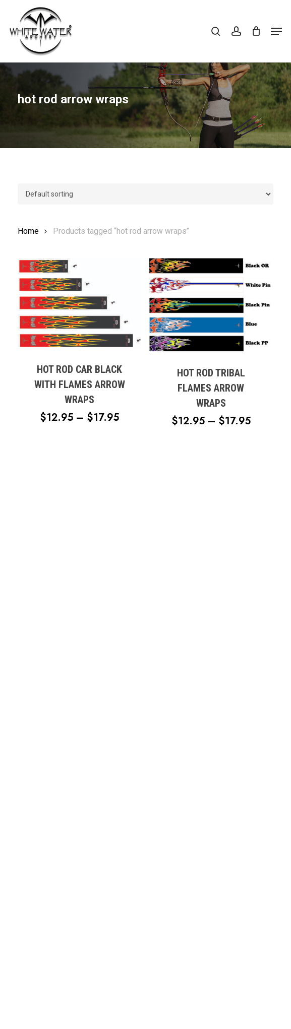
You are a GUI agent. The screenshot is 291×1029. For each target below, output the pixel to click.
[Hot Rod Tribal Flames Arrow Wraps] (211, 305)
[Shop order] (146, 194)
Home (28, 231)
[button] (276, 31)
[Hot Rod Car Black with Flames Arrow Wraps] (80, 303)
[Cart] (256, 31)
